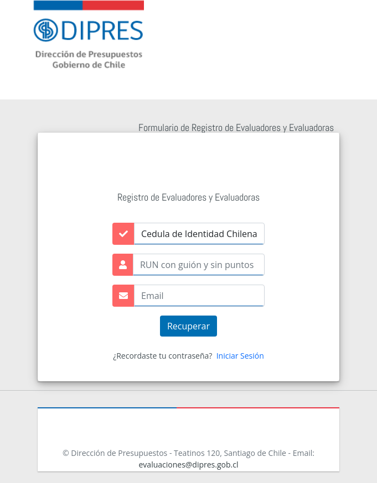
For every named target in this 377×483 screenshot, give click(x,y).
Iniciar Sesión (240, 355)
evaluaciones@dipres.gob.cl (189, 464)
